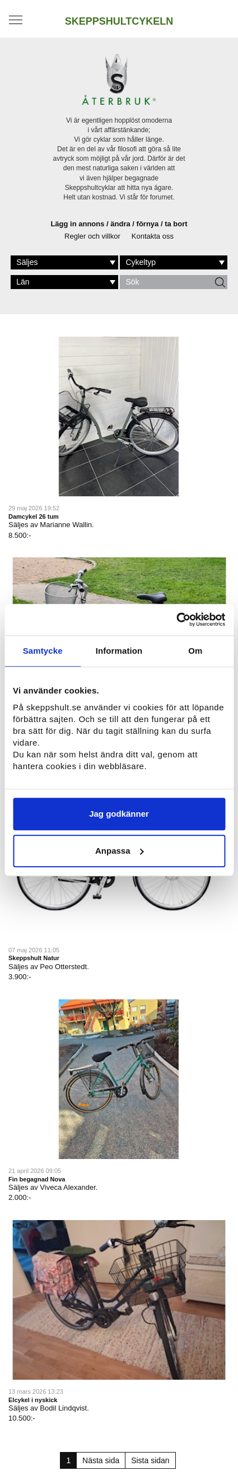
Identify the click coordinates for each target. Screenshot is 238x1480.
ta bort (176, 224)
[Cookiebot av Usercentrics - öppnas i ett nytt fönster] (176, 619)
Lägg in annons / (80, 224)
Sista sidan (150, 1460)
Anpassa (119, 850)
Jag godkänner (119, 813)
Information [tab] (119, 650)
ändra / (123, 224)
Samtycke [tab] (43, 650)
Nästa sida (100, 1460)
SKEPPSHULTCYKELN (119, 21)
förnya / (151, 224)
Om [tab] (195, 650)
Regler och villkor (92, 236)
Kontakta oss (153, 236)
